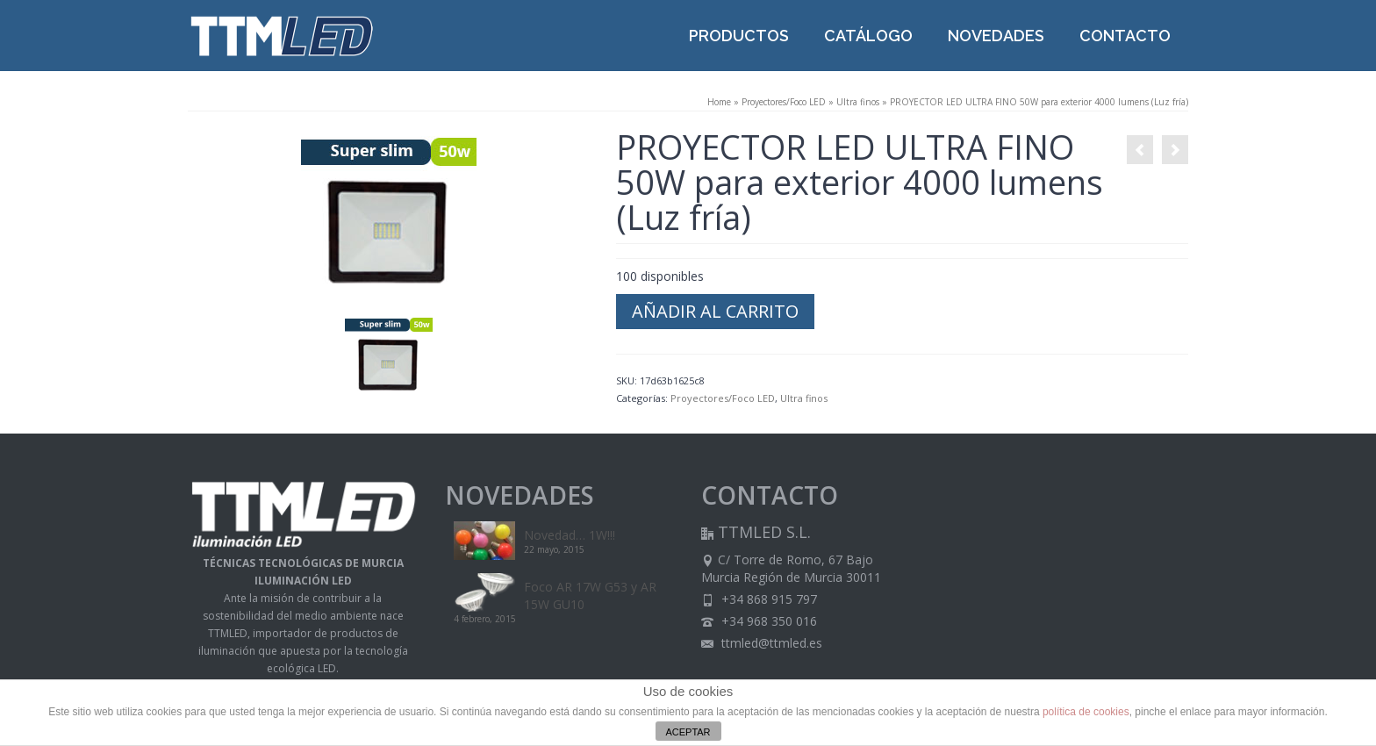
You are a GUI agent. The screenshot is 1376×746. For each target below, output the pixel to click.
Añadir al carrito (715, 311)
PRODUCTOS (739, 35)
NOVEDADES (996, 35)
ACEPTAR (687, 732)
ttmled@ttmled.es (761, 643)
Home (719, 102)
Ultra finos (857, 102)
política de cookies (1086, 712)
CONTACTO (1125, 35)
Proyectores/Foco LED (784, 102)
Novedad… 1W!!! (569, 535)
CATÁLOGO (868, 35)
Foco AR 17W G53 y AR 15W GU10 (590, 595)
